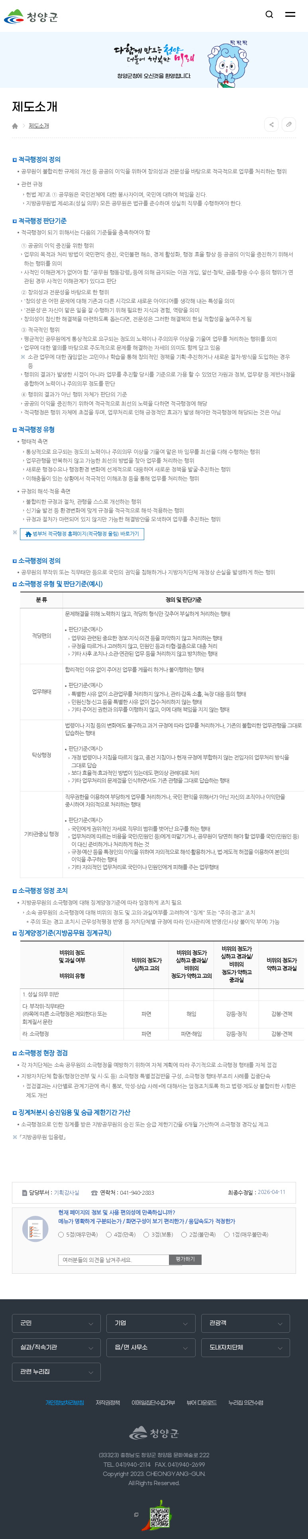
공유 (271, 124)
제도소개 (39, 126)
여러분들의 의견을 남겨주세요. (97, 1260)
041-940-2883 (137, 1193)
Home (15, 126)
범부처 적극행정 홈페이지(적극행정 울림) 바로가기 (86, 534)
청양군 (31, 16)
